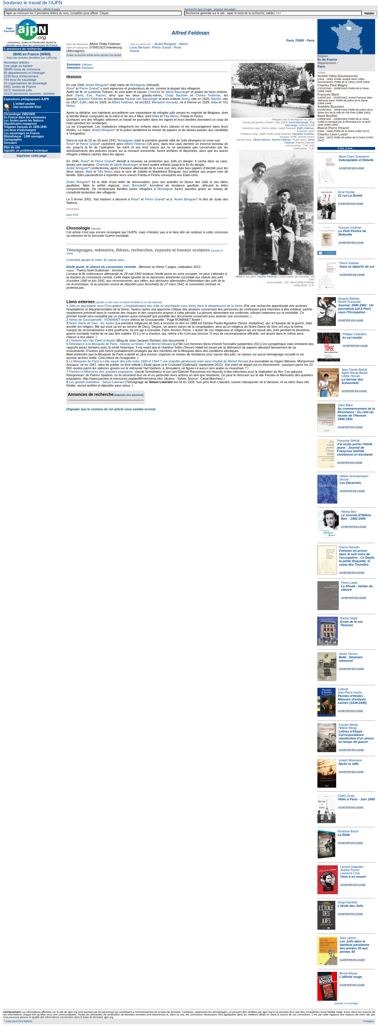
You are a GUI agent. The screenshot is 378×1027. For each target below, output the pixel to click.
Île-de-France (327, 59)
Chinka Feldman (208, 95)
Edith (83, 102)
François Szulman (350, 227)
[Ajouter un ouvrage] (346, 1003)
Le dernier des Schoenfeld (352, 381)
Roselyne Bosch (348, 831)
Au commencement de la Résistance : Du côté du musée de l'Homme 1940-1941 (356, 414)
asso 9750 (72, 214)
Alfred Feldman (262, 139)
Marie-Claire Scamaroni (354, 156)
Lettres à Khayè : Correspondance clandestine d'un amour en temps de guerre (356, 736)
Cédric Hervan (350, 376)
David (79, 95)
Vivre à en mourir (353, 876)
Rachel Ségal (348, 618)
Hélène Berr (348, 511)
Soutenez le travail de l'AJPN (32, 2)
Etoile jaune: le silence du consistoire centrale (101, 267)
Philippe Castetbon (355, 334)
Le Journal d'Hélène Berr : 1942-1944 (356, 516)
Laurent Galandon (351, 866)
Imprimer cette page (32, 155)
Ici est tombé (352, 337)
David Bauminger (299, 122)
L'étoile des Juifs (350, 905)
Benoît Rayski (348, 973)
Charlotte (154, 92)
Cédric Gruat (346, 795)
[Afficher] (86, 64)
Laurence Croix (350, 873)
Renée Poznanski (349, 301)
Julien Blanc (345, 405)
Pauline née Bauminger (141, 98)
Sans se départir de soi (357, 266)
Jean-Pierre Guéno (350, 692)
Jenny (185, 98)
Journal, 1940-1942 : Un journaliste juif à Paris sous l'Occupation (356, 308)
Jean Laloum (348, 938)
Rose (70, 88)
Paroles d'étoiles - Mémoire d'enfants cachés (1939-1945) (352, 699)
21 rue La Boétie (350, 195)
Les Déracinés (350, 482)
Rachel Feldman (281, 139)
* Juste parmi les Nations (17, 1021)
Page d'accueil (9, 30)
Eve (89, 95)
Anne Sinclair (346, 192)
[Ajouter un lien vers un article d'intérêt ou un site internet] (129, 302)
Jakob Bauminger (177, 92)
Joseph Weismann (350, 760)
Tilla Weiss (171, 116)
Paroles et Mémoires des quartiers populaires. (101, 371)
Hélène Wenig (347, 728)
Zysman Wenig (348, 724)
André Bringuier (165, 44)
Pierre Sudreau (349, 263)
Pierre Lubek (349, 582)
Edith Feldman (305, 128)
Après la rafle (348, 763)
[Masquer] (87, 67)
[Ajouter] (96, 228)
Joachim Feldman (267, 276)
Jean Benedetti (134, 185)
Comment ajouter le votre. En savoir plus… (96, 260)
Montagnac (138, 85)
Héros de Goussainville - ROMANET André (99, 319)
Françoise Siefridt (348, 440)
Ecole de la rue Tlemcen (351, 623)
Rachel (100, 95)
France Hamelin (349, 547)
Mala (214, 102)
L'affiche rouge (350, 976)
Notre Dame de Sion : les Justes (92, 323)
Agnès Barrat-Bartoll (354, 372)
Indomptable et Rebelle (356, 160)
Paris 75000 (296, 40)
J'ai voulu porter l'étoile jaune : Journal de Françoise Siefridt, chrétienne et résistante (355, 449)
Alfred (238, 276)
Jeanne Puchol (349, 870)
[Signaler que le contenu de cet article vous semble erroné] (111, 409)
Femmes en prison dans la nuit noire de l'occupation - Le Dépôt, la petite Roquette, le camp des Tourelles (357, 557)
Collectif (343, 689)
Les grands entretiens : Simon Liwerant (96, 382)
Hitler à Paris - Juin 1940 (356, 799)
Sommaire (74, 64)
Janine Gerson (348, 653)
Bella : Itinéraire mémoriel (351, 658)
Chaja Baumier (176, 95)
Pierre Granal (161, 47)
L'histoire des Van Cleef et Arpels (92, 340)
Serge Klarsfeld (347, 902)
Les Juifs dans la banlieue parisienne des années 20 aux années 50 (354, 946)
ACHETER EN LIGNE (351, 168)
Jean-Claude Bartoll (354, 369)
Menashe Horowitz (303, 134)
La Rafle (344, 834)
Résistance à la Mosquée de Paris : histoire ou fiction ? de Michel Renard (120, 344)
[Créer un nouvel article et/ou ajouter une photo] (93, 55)
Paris (321, 66)
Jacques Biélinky (349, 298)
